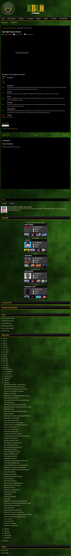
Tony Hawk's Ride (8, 521)
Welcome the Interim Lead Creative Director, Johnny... (18, 407)
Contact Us (14, 22)
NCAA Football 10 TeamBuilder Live (13, 483)
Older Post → (66, 135)
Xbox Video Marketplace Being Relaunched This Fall (18, 514)
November (7, 371)
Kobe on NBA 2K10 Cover (10, 445)
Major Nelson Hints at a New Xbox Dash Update (16, 400)
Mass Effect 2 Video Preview (11, 418)
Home (3, 18)
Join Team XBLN (63, 18)
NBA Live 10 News (9, 413)
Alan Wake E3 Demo (9, 487)
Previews (38, 18)
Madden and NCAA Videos (11, 454)
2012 (4, 361)
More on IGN (5, 123)
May (5, 528)
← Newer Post (5, 135)
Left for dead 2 (8, 519)
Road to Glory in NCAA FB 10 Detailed (14, 391)
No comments (29, 34)
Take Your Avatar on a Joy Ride (12, 485)
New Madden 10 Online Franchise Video (14, 386)
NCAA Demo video (9, 409)
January (6, 537)
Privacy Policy (4, 550)
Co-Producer (35, 238)
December (7, 369)
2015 (4, 354)
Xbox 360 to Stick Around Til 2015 (13, 447)
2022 (4, 338)
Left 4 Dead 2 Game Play (10, 456)
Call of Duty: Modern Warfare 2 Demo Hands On (16, 469)
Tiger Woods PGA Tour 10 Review (13, 433)
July (5, 380)
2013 (4, 358)
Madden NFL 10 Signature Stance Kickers (15, 467)
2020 (4, 343)
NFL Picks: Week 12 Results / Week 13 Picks (20, 207)
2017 (4, 349)
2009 (4, 367)
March (6, 533)
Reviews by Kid (6, 325)
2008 (4, 540)
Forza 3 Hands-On (8, 478)
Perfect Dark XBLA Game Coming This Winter (16, 465)
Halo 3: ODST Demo (9, 507)
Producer (35, 285)
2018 (4, 347)
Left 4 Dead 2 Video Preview (11, 420)
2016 (4, 352)
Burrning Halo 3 (8, 494)
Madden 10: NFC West (10, 393)
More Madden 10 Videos (10, 449)
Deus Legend (8, 34)
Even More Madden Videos (11, 440)
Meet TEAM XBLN (11, 18)
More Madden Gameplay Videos (12, 442)
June (5, 382)
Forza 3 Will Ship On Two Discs (12, 451)
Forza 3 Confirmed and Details (12, 505)
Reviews (46, 18)
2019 (4, 345)
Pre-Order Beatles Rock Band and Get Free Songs (17, 436)
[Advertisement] (22, 193)
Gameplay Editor (35, 269)
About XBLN (4, 22)
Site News (53, 18)
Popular (4, 203)
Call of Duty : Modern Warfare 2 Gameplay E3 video (17, 503)
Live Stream (30, 18)
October (6, 374)
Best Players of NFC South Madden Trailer (15, 404)
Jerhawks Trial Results (10, 496)
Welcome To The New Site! (11, 525)
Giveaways (21, 18)
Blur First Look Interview (10, 474)
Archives (12, 203)
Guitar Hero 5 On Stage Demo (12, 489)
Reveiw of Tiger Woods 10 (11, 427)
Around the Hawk (6, 328)
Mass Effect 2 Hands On (10, 458)
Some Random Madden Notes (12, 463)
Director (35, 253)
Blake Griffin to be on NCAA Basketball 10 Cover (16, 395)
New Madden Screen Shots (11, 431)
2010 (4, 365)
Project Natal (7, 498)
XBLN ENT (4, 330)
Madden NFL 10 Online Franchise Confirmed (15, 501)
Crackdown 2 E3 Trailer (10, 492)
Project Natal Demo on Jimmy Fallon (13, 422)
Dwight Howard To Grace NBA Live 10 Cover (15, 425)
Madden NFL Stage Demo (11, 438)
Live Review (5, 323)
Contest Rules (4, 553)
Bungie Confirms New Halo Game (13, 510)
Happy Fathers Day (9, 402)
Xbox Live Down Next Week (11, 429)
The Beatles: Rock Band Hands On (13, 476)
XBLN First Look (6, 320)
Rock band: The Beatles (10, 523)
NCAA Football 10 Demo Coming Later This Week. (17, 416)
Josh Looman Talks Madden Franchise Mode (16, 460)
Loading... (3, 311)
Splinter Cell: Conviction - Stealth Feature (14, 384)
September (7, 376)
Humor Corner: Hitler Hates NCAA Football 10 (16, 411)
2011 (4, 363)
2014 (4, 356)
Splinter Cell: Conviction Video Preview (14, 512)
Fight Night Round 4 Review (11, 32)
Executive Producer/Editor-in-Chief (35, 222)
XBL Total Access (11, 28)
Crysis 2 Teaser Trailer (9, 472)
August (6, 378)
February (6, 535)
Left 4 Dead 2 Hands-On (10, 481)
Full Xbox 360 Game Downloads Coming (14, 516)
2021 (4, 341)
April (5, 531)
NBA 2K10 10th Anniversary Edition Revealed (15, 389)
